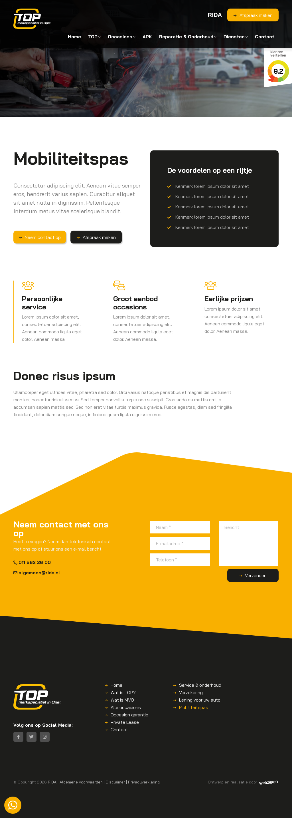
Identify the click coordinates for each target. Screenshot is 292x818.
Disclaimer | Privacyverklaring (133, 781)
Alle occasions (126, 707)
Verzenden (256, 575)
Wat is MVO (122, 700)
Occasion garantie (129, 715)
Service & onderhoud (200, 685)
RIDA (52, 781)
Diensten (234, 36)
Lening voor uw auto (199, 700)
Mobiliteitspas (193, 707)
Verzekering (191, 692)
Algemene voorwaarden (81, 781)
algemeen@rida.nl (36, 572)
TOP (93, 36)
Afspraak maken (256, 15)
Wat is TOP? (123, 692)
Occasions (120, 36)
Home (74, 36)
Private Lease (125, 722)
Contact (264, 36)
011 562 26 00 (32, 562)
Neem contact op (43, 237)
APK (147, 36)
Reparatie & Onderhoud (186, 36)
